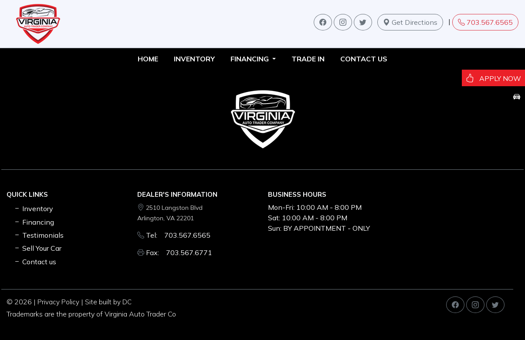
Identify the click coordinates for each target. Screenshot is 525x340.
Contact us (363, 58)
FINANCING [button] (250, 58)
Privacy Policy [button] (58, 302)
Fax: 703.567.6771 (179, 252)
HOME (148, 58)
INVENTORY (194, 58)
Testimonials (39, 235)
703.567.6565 (485, 22)
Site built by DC (108, 302)
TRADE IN (308, 58)
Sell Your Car (37, 248)
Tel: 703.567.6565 (178, 235)
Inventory (33, 208)
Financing (34, 222)
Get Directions (410, 22)
